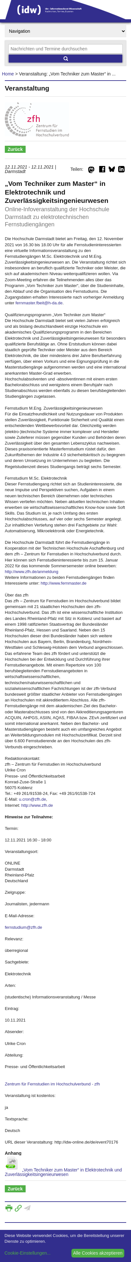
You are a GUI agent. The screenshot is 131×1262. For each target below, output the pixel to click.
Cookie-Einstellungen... (27, 1253)
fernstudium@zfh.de (23, 927)
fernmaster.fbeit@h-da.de (38, 302)
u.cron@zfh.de (32, 799)
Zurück (15, 149)
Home (8, 73)
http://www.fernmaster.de (63, 583)
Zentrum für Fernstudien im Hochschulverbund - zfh (52, 1084)
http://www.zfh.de (37, 805)
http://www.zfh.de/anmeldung (31, 571)
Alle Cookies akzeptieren (97, 1253)
